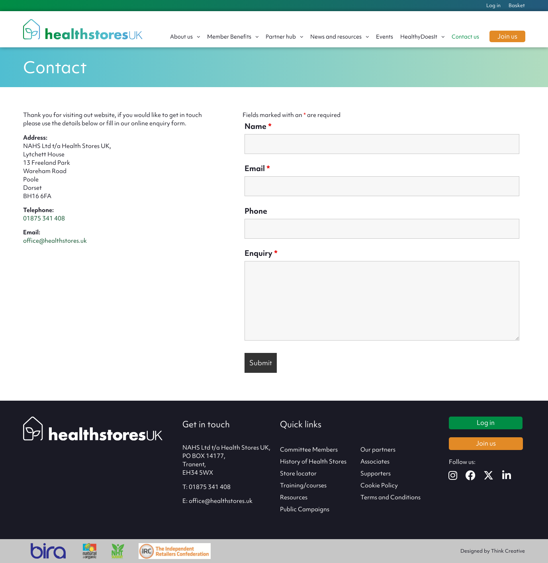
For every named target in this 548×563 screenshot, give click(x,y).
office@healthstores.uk (55, 241)
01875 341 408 (44, 218)
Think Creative (508, 550)
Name (258, 126)
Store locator (298, 473)
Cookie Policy (379, 485)
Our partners (377, 450)
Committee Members (309, 450)
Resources (293, 497)
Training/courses (303, 485)
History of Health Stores (313, 462)
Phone (256, 211)
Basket (517, 5)
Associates (374, 462)
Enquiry (261, 253)
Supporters (375, 473)
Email (257, 168)
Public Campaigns (304, 509)
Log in (493, 5)
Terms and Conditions (390, 497)
